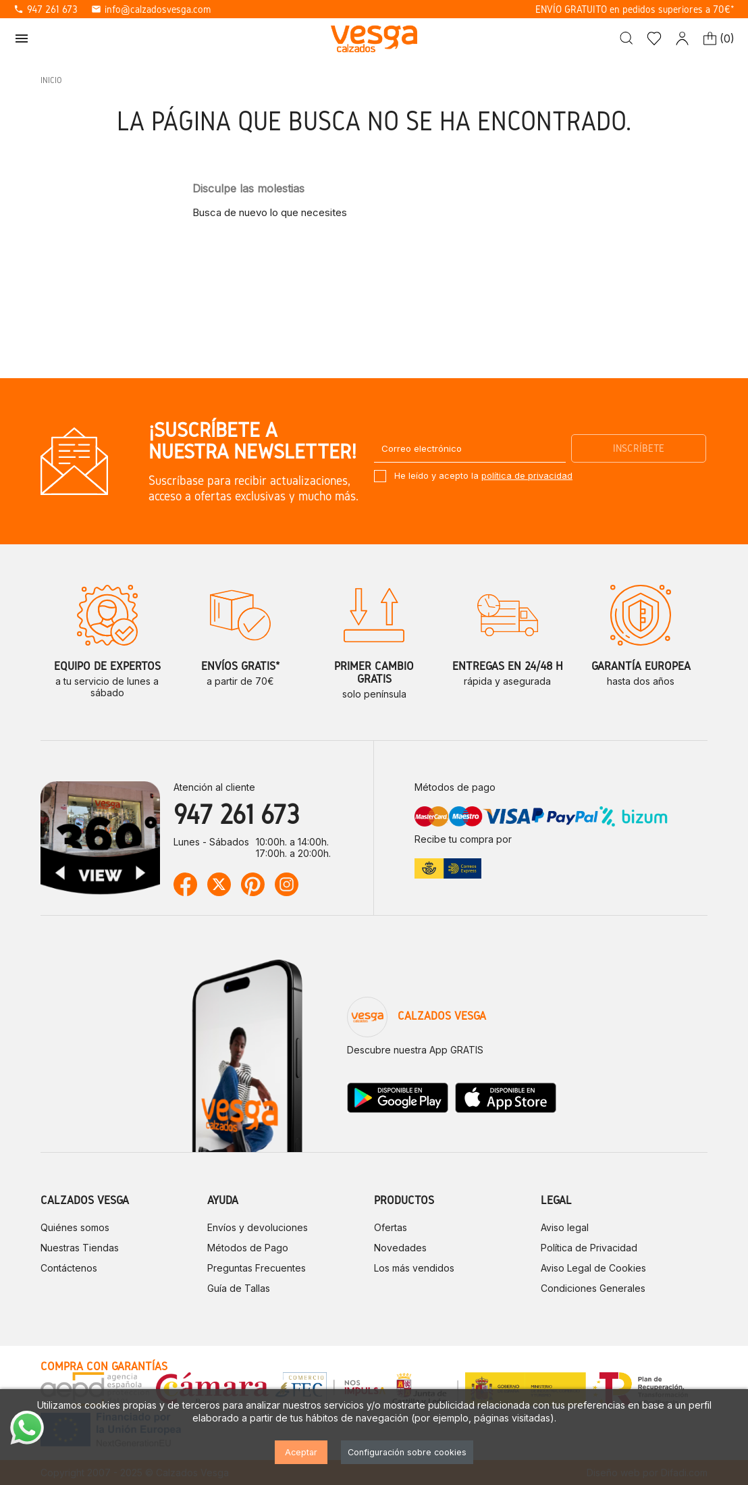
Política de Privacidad (589, 1247)
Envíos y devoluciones (257, 1227)
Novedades (400, 1247)
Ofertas (390, 1227)
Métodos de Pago (247, 1247)
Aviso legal (565, 1227)
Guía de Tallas (238, 1288)
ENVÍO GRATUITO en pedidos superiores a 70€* (634, 9)
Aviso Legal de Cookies (593, 1268)
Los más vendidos (414, 1268)
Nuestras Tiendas (80, 1247)
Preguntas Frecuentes (256, 1268)
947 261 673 (46, 9)
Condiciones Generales (593, 1288)
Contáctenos (69, 1268)
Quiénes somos (75, 1227)
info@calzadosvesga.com (151, 9)
